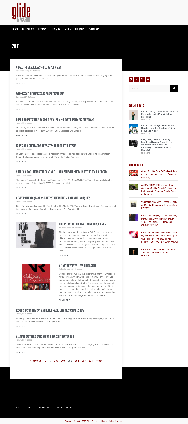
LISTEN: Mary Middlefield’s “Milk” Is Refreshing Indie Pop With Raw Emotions (159, 114)
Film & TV (55, 29)
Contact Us (43, 408)
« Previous (35, 360)
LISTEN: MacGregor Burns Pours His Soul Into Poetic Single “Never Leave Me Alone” (158, 128)
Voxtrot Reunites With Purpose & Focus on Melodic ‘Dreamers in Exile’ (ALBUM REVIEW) (159, 205)
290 (63, 360)
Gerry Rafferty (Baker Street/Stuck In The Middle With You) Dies (53, 198)
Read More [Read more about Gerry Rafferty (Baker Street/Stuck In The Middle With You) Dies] (21, 214)
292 (77, 360)
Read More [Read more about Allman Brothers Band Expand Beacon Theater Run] (21, 352)
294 (91, 360)
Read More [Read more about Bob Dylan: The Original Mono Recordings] (64, 255)
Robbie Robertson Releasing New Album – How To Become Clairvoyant (55, 119)
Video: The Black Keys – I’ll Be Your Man (38, 67)
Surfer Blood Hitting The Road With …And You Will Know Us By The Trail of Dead (61, 172)
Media (68, 29)
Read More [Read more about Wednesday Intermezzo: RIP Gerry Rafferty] (21, 109)
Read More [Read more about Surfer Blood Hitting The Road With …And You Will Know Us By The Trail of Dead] (21, 188)
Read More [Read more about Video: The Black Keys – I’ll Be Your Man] (21, 83)
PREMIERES (94, 29)
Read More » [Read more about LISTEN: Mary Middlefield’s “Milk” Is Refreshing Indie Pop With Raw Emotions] (146, 120)
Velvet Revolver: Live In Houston (77, 265)
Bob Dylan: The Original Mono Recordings (82, 224)
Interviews (28, 29)
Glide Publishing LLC (96, 421)
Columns (79, 29)
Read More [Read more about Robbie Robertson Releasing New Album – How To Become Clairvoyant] (21, 135)
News (15, 29)
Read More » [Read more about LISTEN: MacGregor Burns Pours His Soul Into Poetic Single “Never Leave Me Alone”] (146, 134)
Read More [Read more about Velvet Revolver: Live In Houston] (64, 300)
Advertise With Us (63, 408)
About (17, 408)
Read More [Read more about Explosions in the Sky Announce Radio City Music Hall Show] (21, 326)
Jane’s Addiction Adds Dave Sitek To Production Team (46, 145)
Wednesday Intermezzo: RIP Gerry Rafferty (40, 93)
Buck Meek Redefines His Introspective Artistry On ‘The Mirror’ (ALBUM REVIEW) (159, 252)
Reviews (42, 29)
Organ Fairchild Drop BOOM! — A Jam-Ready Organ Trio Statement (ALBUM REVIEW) (159, 174)
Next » (99, 360)
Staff (29, 408)
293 (84, 360)
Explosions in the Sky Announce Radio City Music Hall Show (50, 310)
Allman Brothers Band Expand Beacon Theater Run (45, 336)
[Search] (174, 88)
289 (56, 360)
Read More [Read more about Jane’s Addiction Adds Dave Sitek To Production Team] (21, 162)
